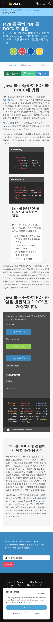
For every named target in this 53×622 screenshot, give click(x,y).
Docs (20, 585)
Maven (6, 123)
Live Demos (32, 585)
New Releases (36, 582)
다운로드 (12, 73)
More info (27, 602)
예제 (39, 498)
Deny (37, 614)
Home (9, 582)
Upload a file (19, 331)
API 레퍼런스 (26, 65)
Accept (26, 607)
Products (21, 582)
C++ (31, 51)
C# (13, 51)
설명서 (12, 498)
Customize (16, 614)
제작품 (4, 10)
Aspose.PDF (16, 10)
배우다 (28, 73)
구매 (42, 73)
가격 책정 (40, 65)
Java (28, 10)
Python (39, 51)
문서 (40, 134)
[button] (3, 3)
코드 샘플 (12, 65)
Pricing (9, 585)
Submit (8, 564)
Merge (36, 10)
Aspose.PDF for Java (12, 99)
